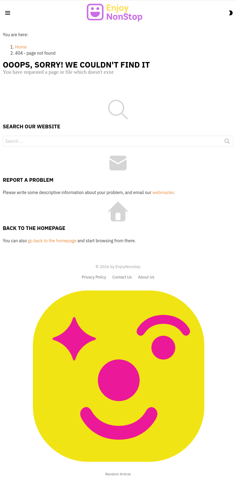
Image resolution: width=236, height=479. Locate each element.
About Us (146, 277)
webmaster (163, 192)
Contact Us (122, 277)
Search (227, 142)
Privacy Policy (94, 277)
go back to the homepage (52, 240)
